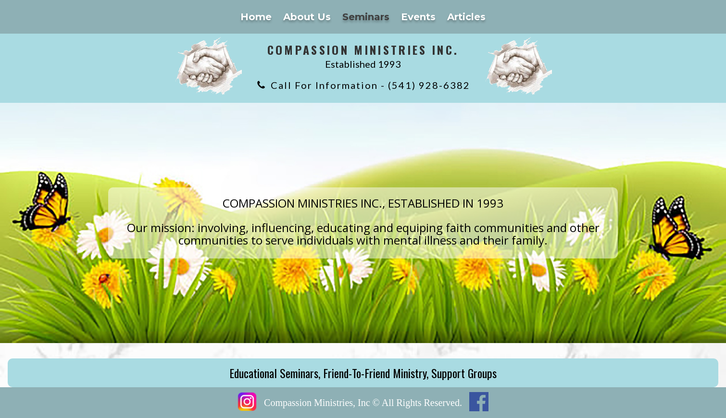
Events (418, 17)
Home (256, 17)
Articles (466, 17)
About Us (307, 17)
